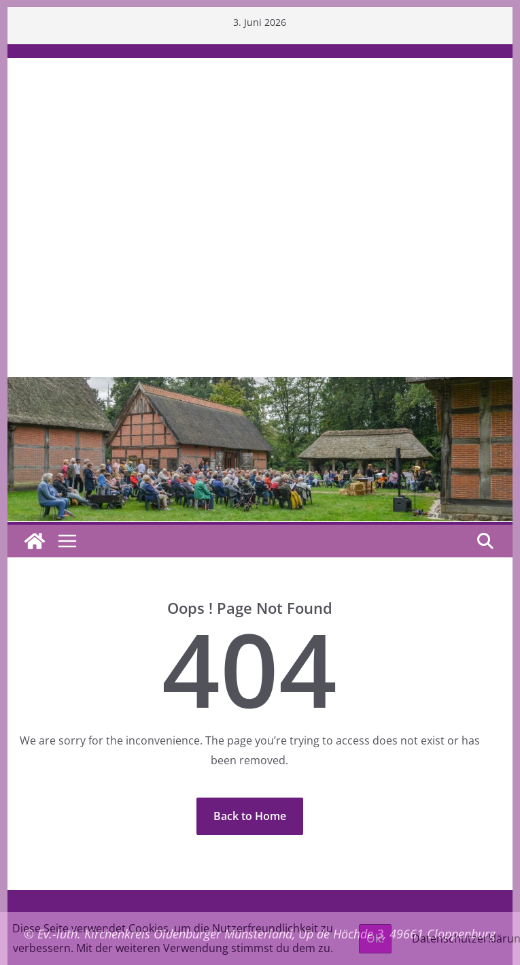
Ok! (375, 938)
